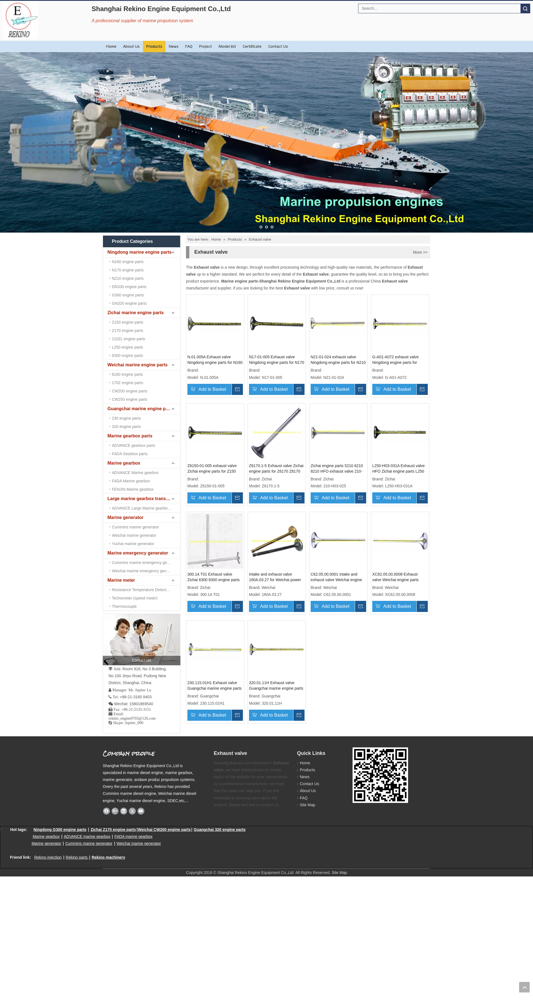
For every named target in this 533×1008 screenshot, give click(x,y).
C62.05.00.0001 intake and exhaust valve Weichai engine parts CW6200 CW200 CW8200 (338, 577)
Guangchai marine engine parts (140, 408)
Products (154, 46)
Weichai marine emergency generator (144, 571)
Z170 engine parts (127, 330)
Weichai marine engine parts (137, 364)
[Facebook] (106, 811)
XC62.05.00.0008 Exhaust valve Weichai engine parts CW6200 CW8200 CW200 (395, 577)
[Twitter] (132, 811)
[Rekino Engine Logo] (20, 20)
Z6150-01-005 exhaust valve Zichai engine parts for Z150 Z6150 (212, 468)
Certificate (252, 46)
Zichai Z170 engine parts (113, 829)
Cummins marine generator (135, 527)
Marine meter (121, 580)
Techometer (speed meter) (134, 598)
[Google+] (115, 811)
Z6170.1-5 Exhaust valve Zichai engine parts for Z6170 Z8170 (276, 468)
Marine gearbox (123, 463)
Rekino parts (77, 857)
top (524, 987)
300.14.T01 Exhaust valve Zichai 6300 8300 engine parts (213, 577)
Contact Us (278, 46)
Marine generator (125, 517)
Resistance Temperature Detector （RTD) (146, 590)
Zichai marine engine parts (135, 312)
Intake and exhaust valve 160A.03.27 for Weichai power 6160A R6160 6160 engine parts (275, 577)
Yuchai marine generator (133, 543)
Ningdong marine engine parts (139, 252)
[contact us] (141, 639)
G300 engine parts (128, 295)
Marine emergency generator (137, 553)
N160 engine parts (128, 261)
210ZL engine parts (128, 339)
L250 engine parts (127, 347)
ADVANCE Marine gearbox (135, 472)
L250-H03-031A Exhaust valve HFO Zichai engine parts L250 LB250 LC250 (398, 468)
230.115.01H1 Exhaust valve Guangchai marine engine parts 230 (214, 686)
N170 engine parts (128, 270)
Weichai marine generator (134, 535)
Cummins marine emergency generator (145, 562)
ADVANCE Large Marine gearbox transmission (146, 508)
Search (525, 8)
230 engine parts (126, 418)
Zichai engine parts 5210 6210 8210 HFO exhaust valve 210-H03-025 (337, 468)
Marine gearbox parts (129, 436)
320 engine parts (126, 426)
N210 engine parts (128, 278)
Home (111, 46)
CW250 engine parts (129, 399)
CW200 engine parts (129, 391)
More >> (420, 252)
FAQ (188, 46)
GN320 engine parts (129, 303)
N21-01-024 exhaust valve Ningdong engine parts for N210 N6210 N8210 (338, 360)
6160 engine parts (127, 374)
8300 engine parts (127, 355)
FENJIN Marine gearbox (133, 489)
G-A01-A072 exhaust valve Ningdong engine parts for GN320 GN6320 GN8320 (395, 360)
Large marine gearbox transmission (143, 498)
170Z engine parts (127, 382)
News (173, 46)
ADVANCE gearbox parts (133, 445)
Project (205, 46)
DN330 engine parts (129, 286)
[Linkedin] (123, 811)
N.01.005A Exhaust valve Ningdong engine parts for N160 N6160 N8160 (214, 360)
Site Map (307, 805)
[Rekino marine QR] (380, 775)
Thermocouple (124, 606)
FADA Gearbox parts (129, 454)
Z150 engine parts (127, 322)
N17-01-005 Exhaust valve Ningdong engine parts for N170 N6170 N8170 (276, 360)
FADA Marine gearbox (131, 481)
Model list (227, 46)
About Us (131, 46)
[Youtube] (140, 811)
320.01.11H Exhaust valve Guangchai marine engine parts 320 (276, 686)
